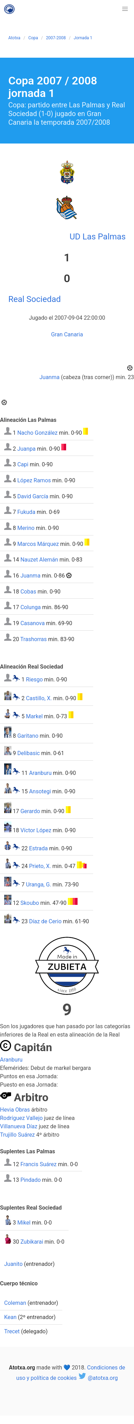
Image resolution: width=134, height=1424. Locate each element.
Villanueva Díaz (18, 1126)
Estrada (38, 848)
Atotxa (14, 37)
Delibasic (28, 753)
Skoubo (29, 903)
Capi (22, 464)
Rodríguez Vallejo (21, 1118)
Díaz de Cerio (45, 921)
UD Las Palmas (98, 237)
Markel (34, 716)
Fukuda (26, 512)
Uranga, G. (38, 884)
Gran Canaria (67, 334)
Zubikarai (31, 1241)
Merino (26, 528)
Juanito (13, 1264)
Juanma (49, 377)
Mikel (23, 1223)
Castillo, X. (39, 698)
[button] (125, 9)
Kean (10, 1317)
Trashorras (33, 639)
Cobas (28, 591)
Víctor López (35, 830)
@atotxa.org (98, 1378)
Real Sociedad (34, 299)
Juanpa (26, 448)
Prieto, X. (40, 866)
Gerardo (30, 811)
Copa (33, 37)
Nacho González (37, 432)
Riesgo (34, 679)
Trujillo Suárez (17, 1134)
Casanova (32, 623)
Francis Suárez (38, 1164)
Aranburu (40, 772)
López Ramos (34, 480)
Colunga (30, 607)
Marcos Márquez (38, 543)
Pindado (30, 1180)
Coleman (15, 1303)
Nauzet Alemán (39, 559)
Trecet (12, 1331)
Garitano (27, 736)
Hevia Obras (15, 1109)
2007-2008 (56, 37)
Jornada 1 (83, 37)
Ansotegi (40, 791)
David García (32, 496)
